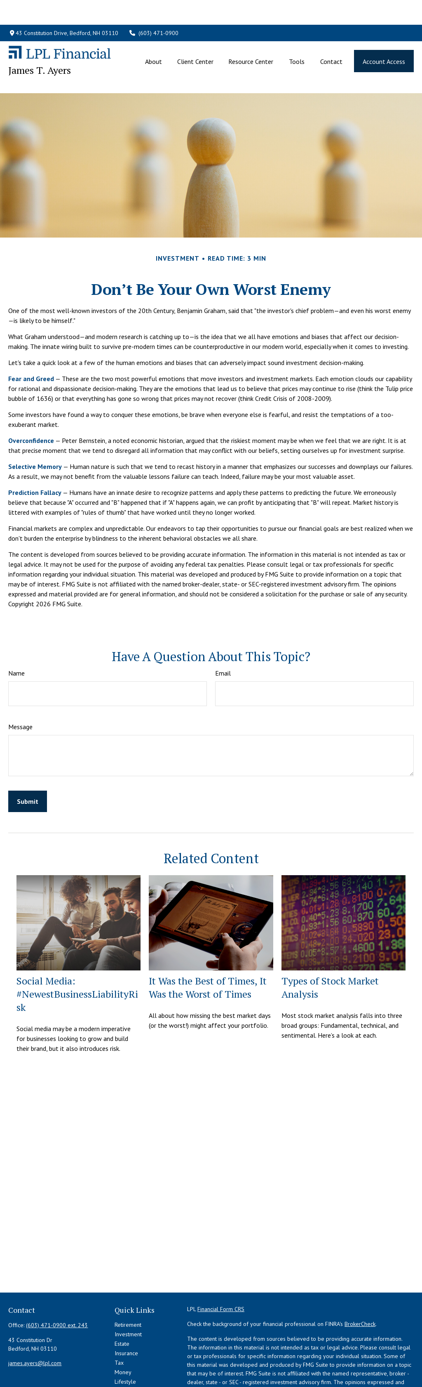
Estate (122, 1306)
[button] (154, 36)
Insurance (126, 1316)
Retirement (128, 1287)
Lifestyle (125, 1344)
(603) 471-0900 (154, 8)
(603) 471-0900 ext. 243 (57, 1288)
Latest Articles (132, 1354)
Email (223, 636)
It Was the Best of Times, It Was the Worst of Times (208, 950)
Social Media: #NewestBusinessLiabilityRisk (77, 957)
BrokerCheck (360, 1286)
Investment (128, 1297)
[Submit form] (27, 764)
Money (123, 1335)
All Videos (127, 1363)
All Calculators (132, 1373)
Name (16, 636)
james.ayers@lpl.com (34, 1326)
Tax (119, 1325)
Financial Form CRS (220, 1272)
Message (20, 689)
